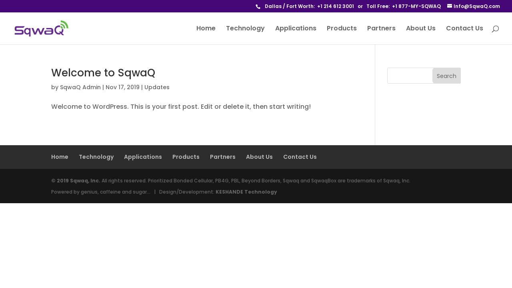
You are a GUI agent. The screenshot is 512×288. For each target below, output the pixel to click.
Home (206, 29)
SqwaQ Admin (80, 87)
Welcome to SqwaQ (103, 73)
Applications (295, 29)
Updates (157, 87)
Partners (381, 29)
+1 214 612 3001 (335, 6)
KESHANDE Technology (246, 191)
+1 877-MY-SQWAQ (416, 6)
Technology (245, 29)
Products (342, 29)
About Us (421, 29)
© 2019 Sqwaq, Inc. (75, 180)
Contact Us (464, 29)
